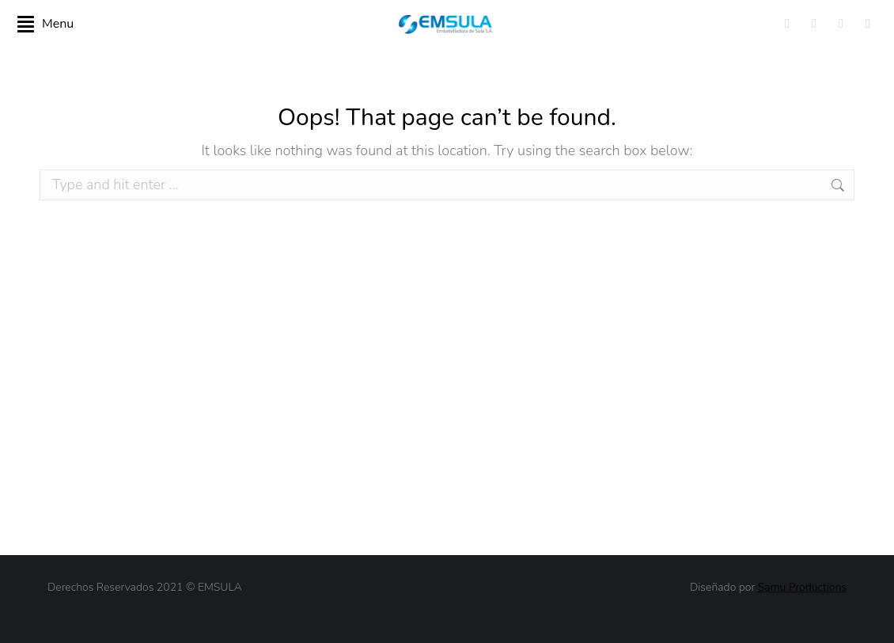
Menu (45, 23)
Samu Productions (802, 587)
